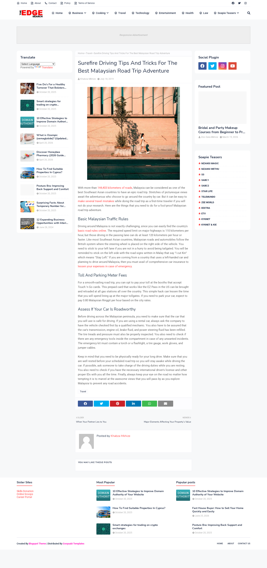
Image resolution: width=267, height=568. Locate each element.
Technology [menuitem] (140, 13)
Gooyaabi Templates (73, 543)
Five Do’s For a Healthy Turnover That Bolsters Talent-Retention (51, 86)
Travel (89, 53)
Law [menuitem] (203, 13)
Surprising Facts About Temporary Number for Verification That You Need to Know (50, 204)
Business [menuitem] (75, 13)
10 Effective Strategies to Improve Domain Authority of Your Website (52, 120)
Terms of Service (84, 3)
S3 (202, 174)
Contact (50, 3)
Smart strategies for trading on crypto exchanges (49, 103)
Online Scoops (25, 494)
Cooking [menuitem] (99, 13)
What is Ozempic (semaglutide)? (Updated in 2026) (51, 137)
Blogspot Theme (37, 543)
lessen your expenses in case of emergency (105, 266)
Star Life (206, 191)
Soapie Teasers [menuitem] (225, 13)
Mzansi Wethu (210, 169)
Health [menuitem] (188, 13)
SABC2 (205, 185)
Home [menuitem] (57, 13)
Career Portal (24, 497)
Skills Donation (25, 491)
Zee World (207, 202)
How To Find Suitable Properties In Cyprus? (50, 170)
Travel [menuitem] (120, 13)
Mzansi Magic (210, 163)
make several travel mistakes (96, 201)
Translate (43, 67)
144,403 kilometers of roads (115, 187)
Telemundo (208, 196)
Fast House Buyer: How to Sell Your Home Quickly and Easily (217, 510)
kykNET (205, 219)
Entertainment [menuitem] (165, 13)
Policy (65, 3)
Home (22, 3)
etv (203, 213)
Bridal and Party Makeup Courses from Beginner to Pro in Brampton (221, 130)
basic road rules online (92, 230)
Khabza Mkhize (88, 79)
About (36, 3)
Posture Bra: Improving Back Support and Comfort (53, 187)
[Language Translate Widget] (37, 64)
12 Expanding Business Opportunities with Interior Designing (53, 221)
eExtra (205, 208)
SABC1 (205, 180)
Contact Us (244, 543)
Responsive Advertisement (134, 35)
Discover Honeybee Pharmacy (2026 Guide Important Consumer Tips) (52, 153)
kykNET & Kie (209, 224)
